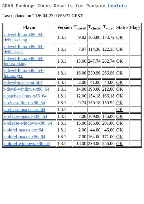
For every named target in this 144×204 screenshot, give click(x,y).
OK (119, 38)
